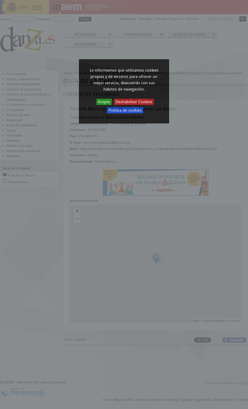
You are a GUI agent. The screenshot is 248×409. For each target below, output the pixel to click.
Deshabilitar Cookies (134, 101)
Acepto (104, 101)
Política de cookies (125, 110)
